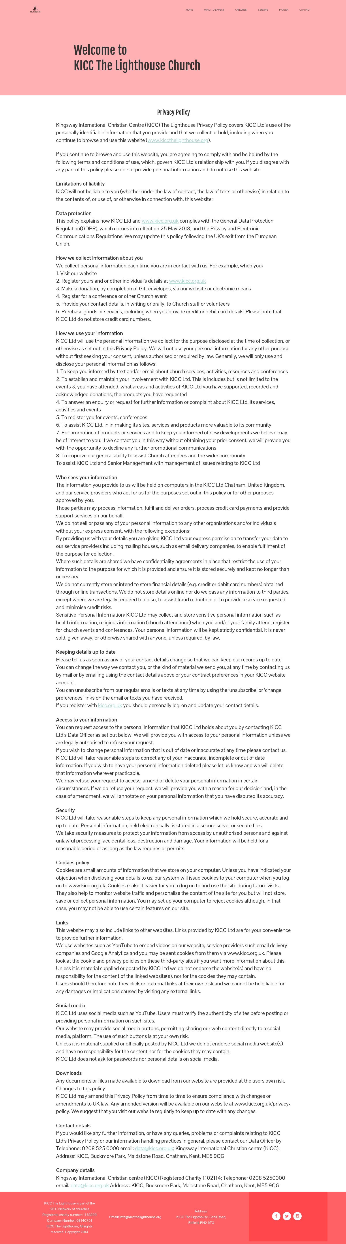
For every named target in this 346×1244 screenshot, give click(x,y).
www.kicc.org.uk (160, 220)
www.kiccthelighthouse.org (178, 140)
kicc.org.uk (110, 705)
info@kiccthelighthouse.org (140, 1217)
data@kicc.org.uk (154, 1148)
